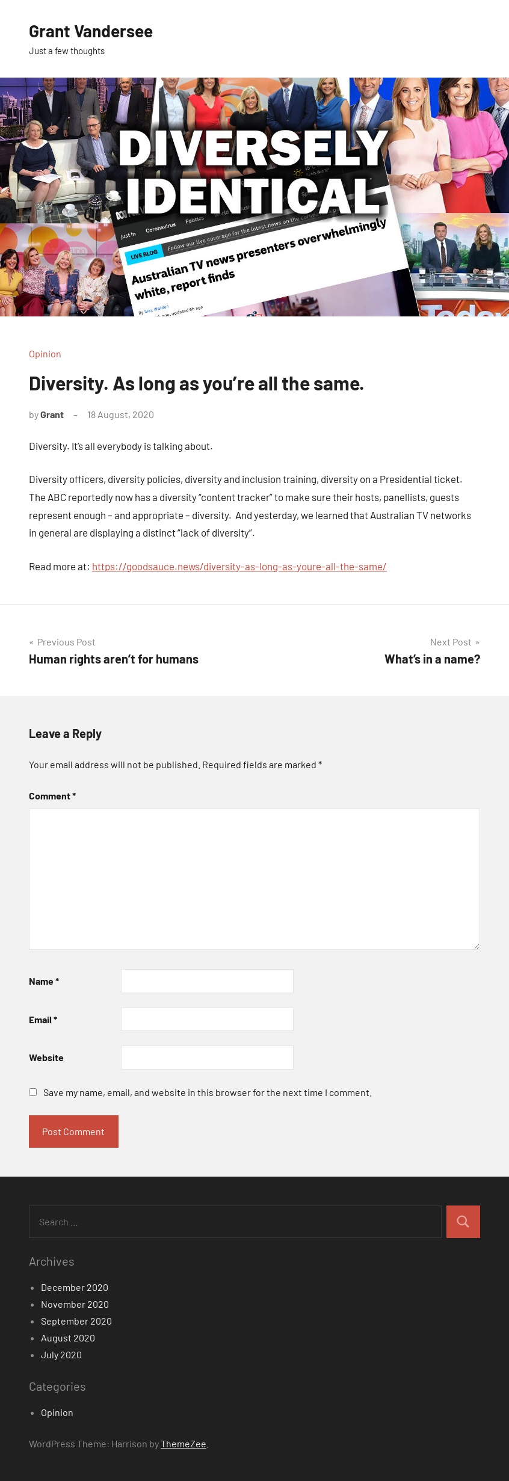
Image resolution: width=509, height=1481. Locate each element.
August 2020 (68, 1337)
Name (44, 981)
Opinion (45, 353)
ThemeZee (183, 1443)
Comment (52, 795)
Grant (52, 414)
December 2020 (74, 1287)
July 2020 (61, 1354)
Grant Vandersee (91, 30)
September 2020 (76, 1320)
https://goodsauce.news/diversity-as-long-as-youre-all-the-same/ (239, 566)
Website (46, 1057)
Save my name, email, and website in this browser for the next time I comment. (207, 1092)
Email (43, 1019)
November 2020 (75, 1304)
